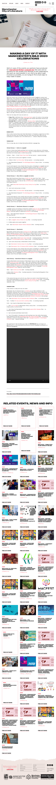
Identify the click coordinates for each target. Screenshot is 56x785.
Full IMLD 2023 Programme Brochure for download (24, 393)
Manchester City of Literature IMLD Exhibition (23, 298)
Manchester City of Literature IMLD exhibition (22, 246)
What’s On (4, 3)
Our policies (22, 770)
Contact (27, 3)
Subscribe (39, 11)
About (16, 3)
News (22, 3)
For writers (34, 765)
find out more (7, 426)
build (48, 771)
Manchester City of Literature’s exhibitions (17, 108)
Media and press (22, 768)
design (51, 770)
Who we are (35, 768)
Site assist (38, 2)
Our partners (35, 770)
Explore (11, 3)
